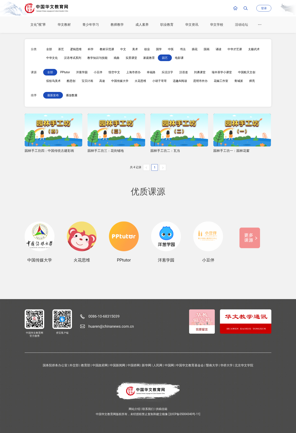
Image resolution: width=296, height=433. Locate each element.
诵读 (218, 49)
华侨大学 (226, 365)
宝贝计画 (87, 80)
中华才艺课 (235, 49)
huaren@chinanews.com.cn (111, 326)
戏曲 (116, 57)
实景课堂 (131, 57)
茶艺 (61, 49)
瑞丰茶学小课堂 (222, 72)
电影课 (179, 57)
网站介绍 (134, 409)
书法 (183, 49)
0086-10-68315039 (104, 316)
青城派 (238, 80)
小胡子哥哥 (159, 80)
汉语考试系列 (72, 57)
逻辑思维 (76, 49)
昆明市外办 (200, 80)
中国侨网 (133, 365)
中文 (123, 49)
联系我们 (148, 409)
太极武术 (254, 49)
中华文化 (52, 57)
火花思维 (140, 80)
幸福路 (151, 72)
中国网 (169, 365)
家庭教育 (149, 57)
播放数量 (71, 95)
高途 (102, 80)
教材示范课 (107, 49)
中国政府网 (100, 365)
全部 (49, 49)
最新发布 (53, 95)
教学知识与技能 (97, 57)
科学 (91, 49)
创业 (147, 49)
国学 (159, 49)
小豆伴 (98, 72)
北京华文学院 (244, 365)
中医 (171, 49)
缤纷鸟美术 (53, 80)
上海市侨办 (133, 72)
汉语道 (183, 72)
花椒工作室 (221, 80)
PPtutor (65, 72)
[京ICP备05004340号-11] (184, 414)
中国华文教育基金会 (190, 365)
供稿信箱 (161, 409)
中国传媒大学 (119, 80)
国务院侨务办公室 (55, 365)
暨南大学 (212, 365)
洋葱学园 (82, 72)
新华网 (146, 365)
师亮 (252, 80)
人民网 (157, 365)
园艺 (165, 57)
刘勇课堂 (200, 72)
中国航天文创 (246, 72)
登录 (264, 8)
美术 (135, 49)
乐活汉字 (167, 72)
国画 (206, 49)
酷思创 (71, 80)
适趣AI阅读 (180, 80)
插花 (195, 49)
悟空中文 (114, 72)
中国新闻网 (117, 365)
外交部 (74, 365)
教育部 (85, 365)
